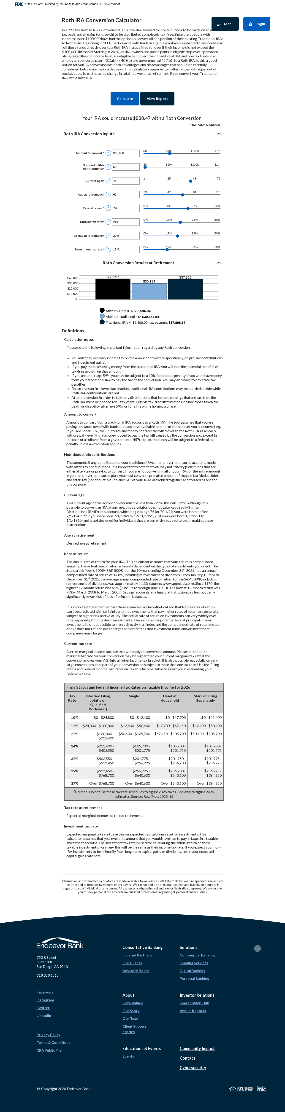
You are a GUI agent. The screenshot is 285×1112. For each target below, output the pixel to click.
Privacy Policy (48, 1034)
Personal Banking (194, 978)
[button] (142, 134)
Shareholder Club (194, 1003)
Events (128, 1056)
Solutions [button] (189, 947)
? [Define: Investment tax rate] (108, 249)
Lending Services (194, 963)
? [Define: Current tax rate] (108, 221)
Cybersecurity (193, 1067)
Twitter (43, 1007)
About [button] (128, 995)
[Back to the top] (257, 948)
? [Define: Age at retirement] (108, 194)
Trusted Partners (137, 955)
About (145, 23)
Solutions (201, 23)
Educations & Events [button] (141, 1048)
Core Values (132, 1003)
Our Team (130, 1018)
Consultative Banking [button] (142, 947)
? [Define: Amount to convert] (108, 153)
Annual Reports (193, 1010)
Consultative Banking (82, 23)
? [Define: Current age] (108, 180)
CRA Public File (49, 1050)
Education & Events (172, 23)
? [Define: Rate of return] (108, 208)
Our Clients (132, 963)
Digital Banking (192, 970)
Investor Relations (120, 23)
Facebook (45, 992)
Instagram (45, 1000)
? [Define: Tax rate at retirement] (108, 235)
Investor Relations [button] (197, 995)
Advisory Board (135, 970)
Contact (187, 1058)
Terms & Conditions (53, 1042)
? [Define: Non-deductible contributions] (108, 167)
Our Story (131, 1010)
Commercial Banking (197, 955)
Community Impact (197, 1048)
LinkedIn (44, 1015)
